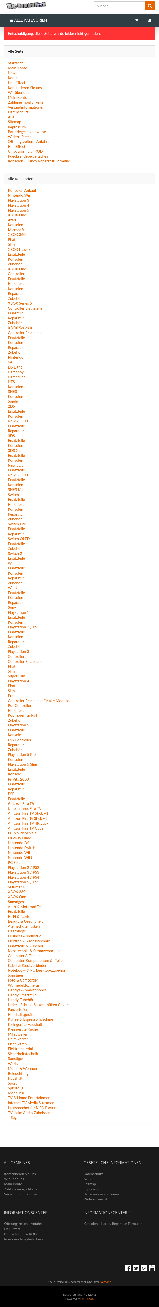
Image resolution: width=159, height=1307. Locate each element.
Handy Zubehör (20, 999)
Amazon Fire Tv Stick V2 (28, 818)
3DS (11, 435)
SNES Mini (16, 489)
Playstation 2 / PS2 (23, 627)
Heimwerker (18, 1039)
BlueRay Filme (19, 838)
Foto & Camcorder (23, 980)
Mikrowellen (18, 1034)
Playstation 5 (18, 210)
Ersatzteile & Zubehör (25, 946)
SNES (12, 391)
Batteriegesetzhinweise (27, 131)
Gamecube (16, 377)
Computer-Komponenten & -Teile (35, 960)
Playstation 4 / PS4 (23, 877)
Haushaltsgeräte (21, 1014)
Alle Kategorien (28, 20)
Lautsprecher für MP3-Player (32, 1107)
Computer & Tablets (24, 955)
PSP (11, 793)
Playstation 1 (18, 612)
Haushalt (15, 1078)
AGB (12, 117)
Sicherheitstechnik (23, 1053)
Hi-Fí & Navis (19, 916)
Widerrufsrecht (20, 136)
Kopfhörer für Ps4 (22, 715)
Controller (16, 273)
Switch (13, 494)
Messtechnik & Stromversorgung (35, 950)
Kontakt (14, 77)
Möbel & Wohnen (22, 1068)
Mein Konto (17, 68)
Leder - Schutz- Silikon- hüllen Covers (38, 1004)
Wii (11, 563)
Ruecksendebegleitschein (28, 156)
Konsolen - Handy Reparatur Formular (39, 161)
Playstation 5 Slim (22, 764)
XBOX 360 (17, 234)
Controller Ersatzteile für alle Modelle (38, 700)
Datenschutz (18, 112)
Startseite (16, 63)
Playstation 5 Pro (22, 754)
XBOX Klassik (19, 249)
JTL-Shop (88, 1299)
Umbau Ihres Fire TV (25, 808)
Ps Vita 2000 (18, 779)
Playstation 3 (18, 200)
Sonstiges (16, 975)
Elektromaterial (20, 1048)
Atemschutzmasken (24, 926)
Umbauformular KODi (26, 151)
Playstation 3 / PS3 (23, 872)
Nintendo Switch (21, 847)
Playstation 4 (18, 205)
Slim (11, 244)
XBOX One (17, 215)
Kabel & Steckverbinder (27, 965)
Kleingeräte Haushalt (25, 1024)
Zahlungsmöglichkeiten (27, 102)
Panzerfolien (18, 1009)
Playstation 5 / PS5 (23, 882)
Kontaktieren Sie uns (25, 87)
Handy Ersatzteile (22, 995)
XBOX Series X (20, 327)
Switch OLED (19, 538)
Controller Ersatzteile (25, 308)
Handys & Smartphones (27, 990)
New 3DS (16, 465)
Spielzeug (15, 1088)
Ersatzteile (16, 254)
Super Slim (16, 676)
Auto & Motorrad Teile (26, 906)
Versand (105, 1282)
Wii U (12, 587)
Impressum (17, 127)
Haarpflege (17, 931)
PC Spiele (15, 862)
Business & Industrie (24, 936)
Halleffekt (16, 283)
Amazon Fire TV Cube (26, 828)
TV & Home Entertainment (30, 1097)
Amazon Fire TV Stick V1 (28, 813)
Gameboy (16, 372)
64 (10, 362)
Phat (11, 239)
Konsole (14, 734)
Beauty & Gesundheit (25, 921)
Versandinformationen (26, 107)
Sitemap (14, 121)
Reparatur (16, 293)
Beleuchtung (18, 1073)
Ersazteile (16, 313)
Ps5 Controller (19, 740)
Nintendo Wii (19, 195)
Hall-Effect (16, 82)
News (12, 72)
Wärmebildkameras (23, 985)
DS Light (15, 367)
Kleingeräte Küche (23, 1029)
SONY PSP (16, 887)
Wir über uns (18, 92)
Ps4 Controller (19, 705)
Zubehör (15, 264)
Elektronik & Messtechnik (29, 940)
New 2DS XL (18, 421)
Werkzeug (16, 1063)
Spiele (13, 401)
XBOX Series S (20, 303)
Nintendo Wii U (21, 857)
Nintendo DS (18, 842)
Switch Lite (17, 524)
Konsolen (15, 224)
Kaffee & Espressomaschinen (31, 1019)
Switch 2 (15, 553)
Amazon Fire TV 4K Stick (28, 823)
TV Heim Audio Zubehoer (29, 1112)
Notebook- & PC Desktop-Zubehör (36, 970)
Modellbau (16, 1093)
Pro (11, 695)
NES (11, 381)
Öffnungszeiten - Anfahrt (28, 141)
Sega (14, 1117)
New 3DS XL (18, 475)
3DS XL (14, 450)
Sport (12, 1083)
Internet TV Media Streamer (31, 1102)
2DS (11, 406)
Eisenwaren (17, 1044)
